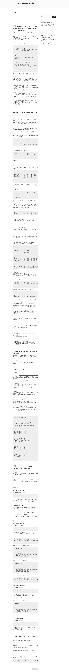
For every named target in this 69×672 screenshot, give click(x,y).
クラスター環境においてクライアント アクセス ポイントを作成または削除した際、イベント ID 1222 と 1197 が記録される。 (25, 74)
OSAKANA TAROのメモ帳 (23, 3)
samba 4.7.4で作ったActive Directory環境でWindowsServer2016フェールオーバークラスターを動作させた (25, 28)
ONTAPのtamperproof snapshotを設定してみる (48, 35)
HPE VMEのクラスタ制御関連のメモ (46, 37)
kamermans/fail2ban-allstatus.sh (23, 645)
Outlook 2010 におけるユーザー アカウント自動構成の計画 (24, 220)
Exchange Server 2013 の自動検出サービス (21, 343)
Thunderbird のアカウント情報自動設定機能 (21, 341)
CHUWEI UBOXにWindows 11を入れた (46, 22)
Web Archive (29, 78)
